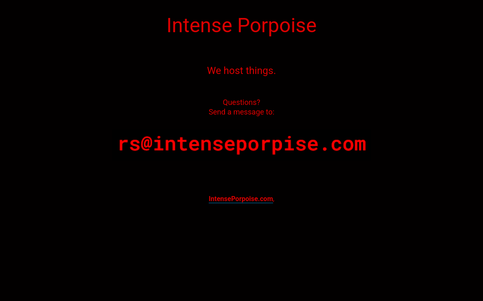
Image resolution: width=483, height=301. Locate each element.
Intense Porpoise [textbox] (241, 25)
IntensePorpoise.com (241, 199)
